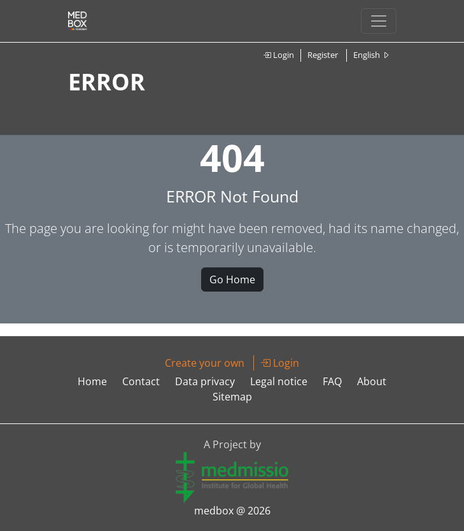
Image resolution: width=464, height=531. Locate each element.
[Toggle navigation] (379, 21)
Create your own (204, 363)
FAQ (332, 381)
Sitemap (232, 397)
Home (92, 381)
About (371, 381)
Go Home (232, 280)
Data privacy (205, 381)
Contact (141, 381)
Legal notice (278, 381)
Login (278, 54)
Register (322, 54)
